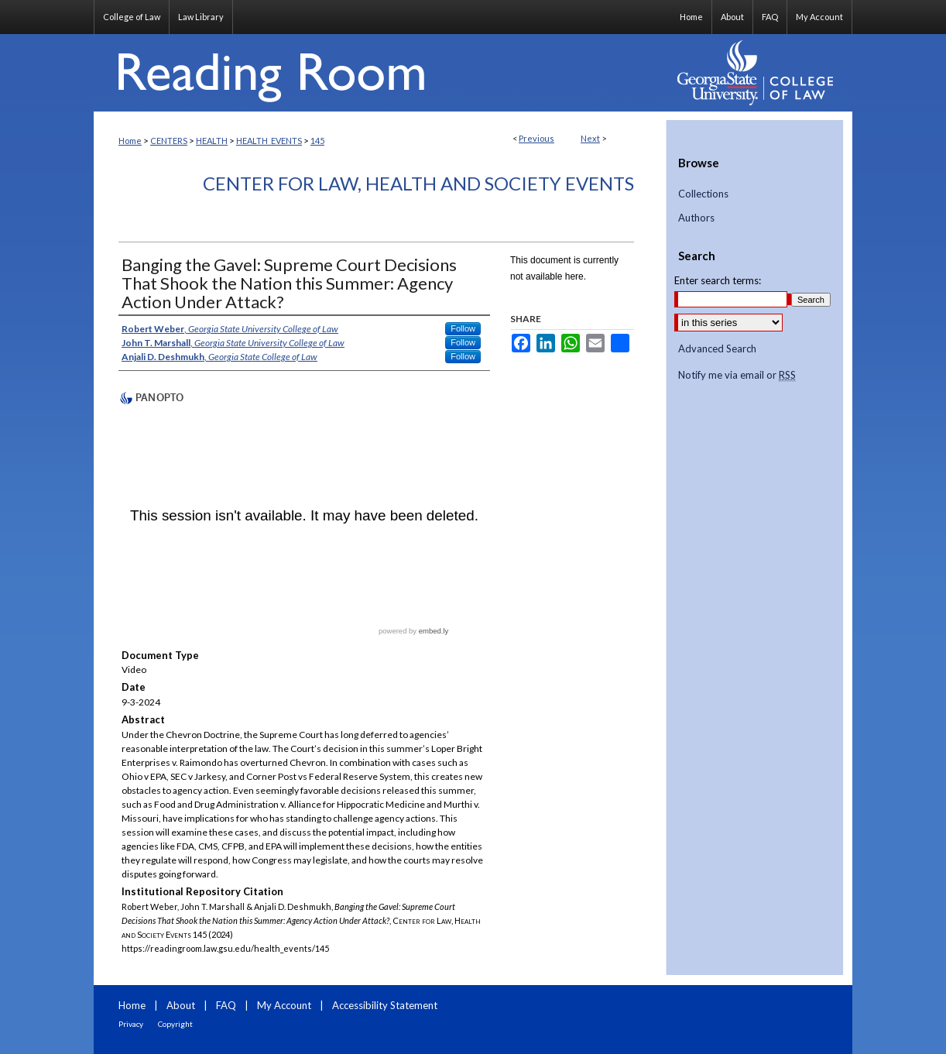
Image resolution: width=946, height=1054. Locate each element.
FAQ (226, 1005)
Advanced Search (717, 348)
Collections (703, 194)
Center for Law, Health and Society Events (418, 183)
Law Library (201, 17)
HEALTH (212, 141)
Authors (696, 218)
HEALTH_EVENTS (269, 141)
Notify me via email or (737, 375)
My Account (284, 1005)
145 (317, 141)
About (180, 1005)
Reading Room (380, 73)
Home (130, 141)
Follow (463, 328)
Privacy (130, 1023)
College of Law (131, 17)
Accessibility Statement (384, 1005)
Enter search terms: (717, 280)
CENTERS (168, 141)
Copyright (175, 1023)
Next (590, 138)
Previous (536, 138)
